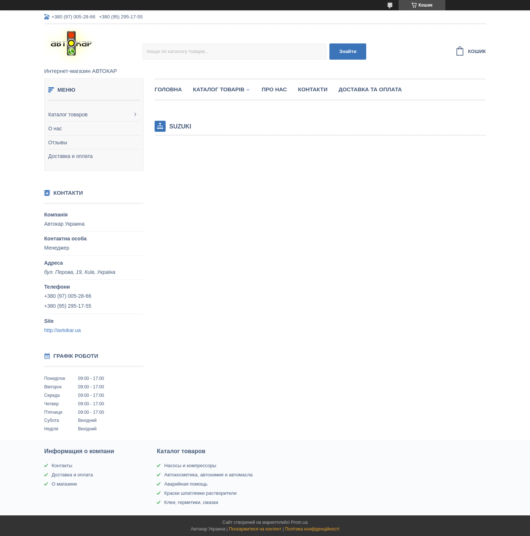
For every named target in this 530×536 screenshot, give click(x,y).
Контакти (313, 89)
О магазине (64, 484)
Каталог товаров (68, 114)
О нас (55, 128)
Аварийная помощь (185, 484)
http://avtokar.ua (62, 330)
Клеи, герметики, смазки (191, 502)
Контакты (62, 465)
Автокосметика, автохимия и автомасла (208, 474)
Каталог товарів (218, 89)
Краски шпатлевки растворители (200, 493)
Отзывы (57, 142)
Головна (168, 89)
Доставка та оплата (370, 89)
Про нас (274, 89)
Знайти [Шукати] (348, 51)
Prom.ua (299, 522)
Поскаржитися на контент (255, 529)
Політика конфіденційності (312, 529)
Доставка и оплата (70, 156)
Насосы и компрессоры (190, 465)
